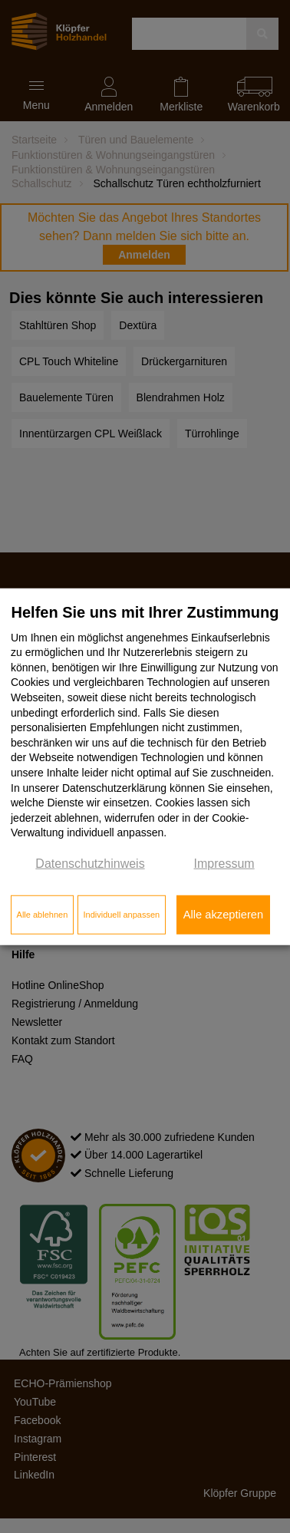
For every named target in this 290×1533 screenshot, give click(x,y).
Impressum (224, 863)
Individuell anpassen (121, 914)
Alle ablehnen (42, 914)
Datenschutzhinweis (89, 863)
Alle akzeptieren (223, 914)
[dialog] (145, 766)
